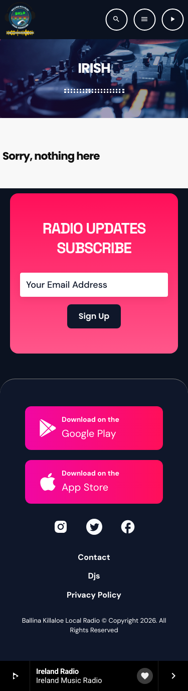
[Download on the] (48, 428)
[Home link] (20, 19)
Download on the (90, 419)
